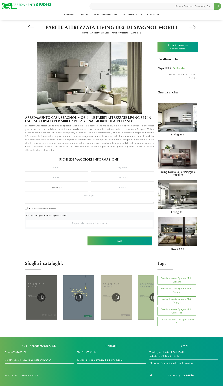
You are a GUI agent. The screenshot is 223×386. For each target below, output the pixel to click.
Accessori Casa (132, 14)
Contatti (153, 14)
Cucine (84, 14)
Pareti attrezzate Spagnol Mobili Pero (178, 321)
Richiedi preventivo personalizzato (178, 47)
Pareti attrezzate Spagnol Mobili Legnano (177, 280)
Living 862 (136, 32)
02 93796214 (89, 352)
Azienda (69, 14)
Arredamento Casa (106, 14)
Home (85, 32)
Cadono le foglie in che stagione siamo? (46, 215)
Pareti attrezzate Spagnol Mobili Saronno (177, 290)
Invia (119, 241)
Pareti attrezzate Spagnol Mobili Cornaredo (177, 311)
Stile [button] (192, 74)
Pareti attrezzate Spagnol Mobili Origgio (177, 301)
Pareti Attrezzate (120, 32)
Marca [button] (172, 74)
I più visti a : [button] (192, 78)
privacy (54, 208)
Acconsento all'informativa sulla (43, 208)
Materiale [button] (182, 74)
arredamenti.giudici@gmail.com (104, 359)
